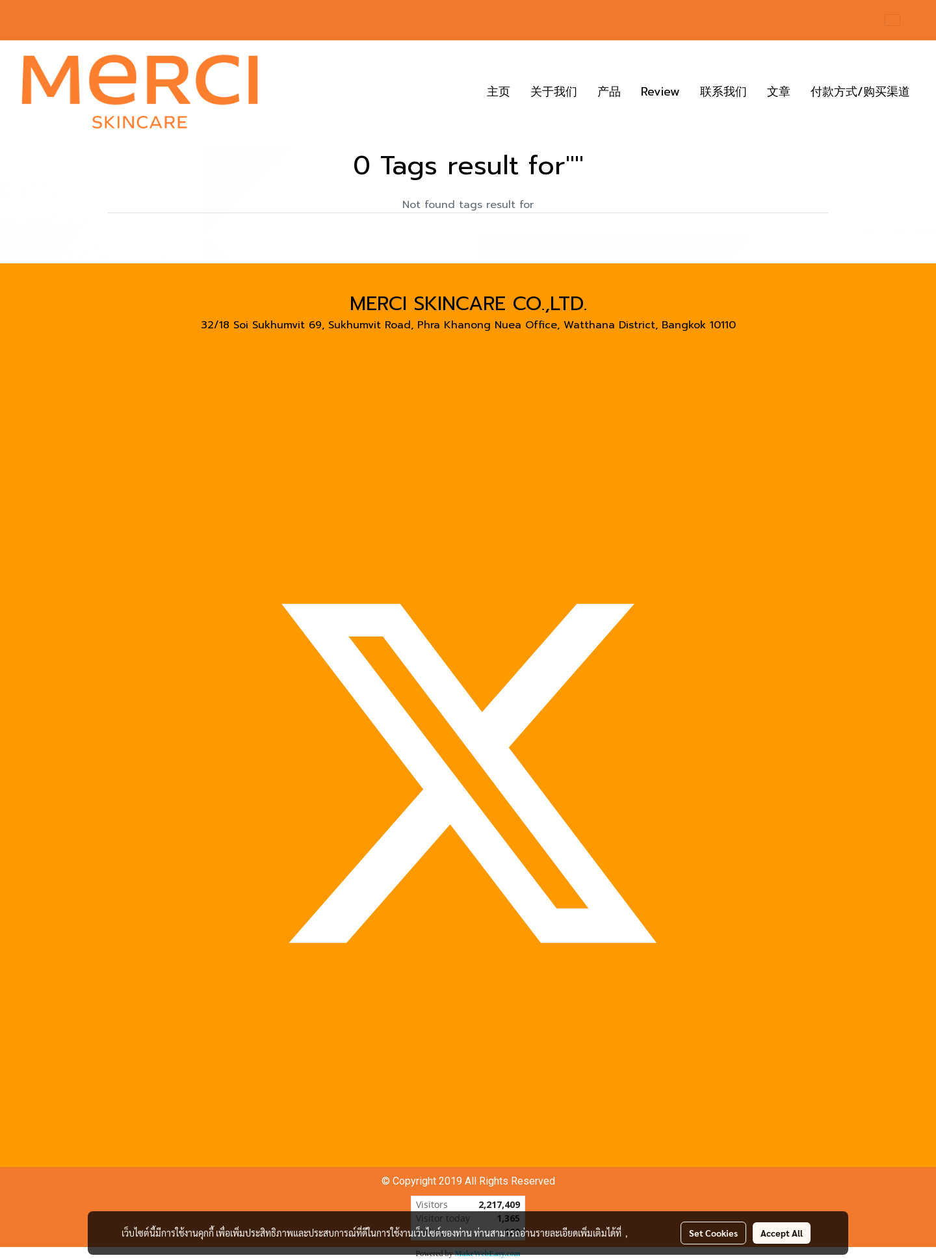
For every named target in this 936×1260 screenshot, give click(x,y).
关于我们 (553, 92)
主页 (498, 92)
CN (900, 19)
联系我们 (723, 92)
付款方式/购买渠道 (860, 92)
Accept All (781, 1233)
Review (660, 92)
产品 (609, 92)
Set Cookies (713, 1233)
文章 (778, 92)
